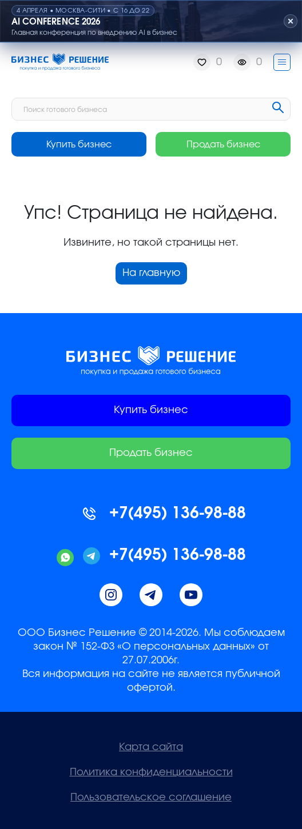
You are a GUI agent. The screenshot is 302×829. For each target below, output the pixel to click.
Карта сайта (151, 747)
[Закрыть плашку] (290, 21)
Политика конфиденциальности (151, 772)
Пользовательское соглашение (151, 797)
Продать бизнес (223, 144)
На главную (151, 273)
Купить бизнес (79, 144)
